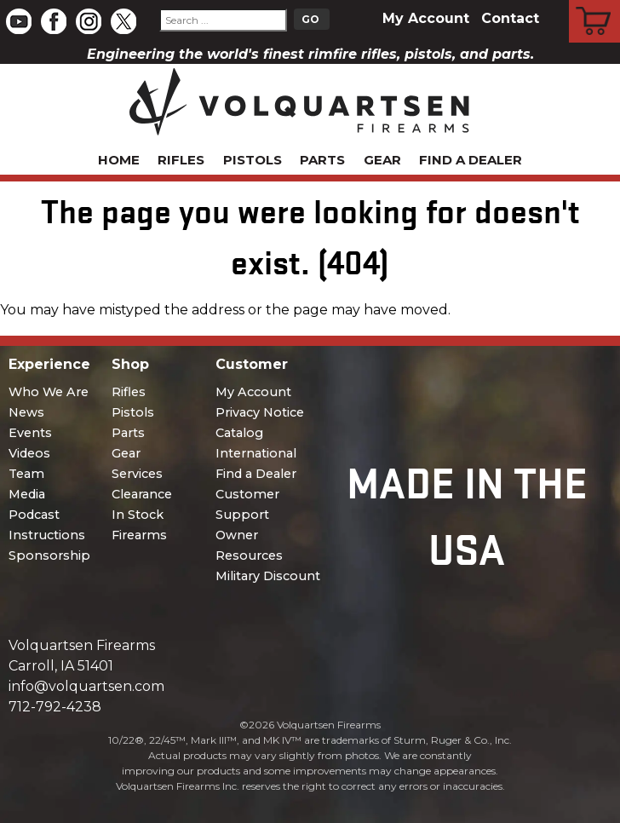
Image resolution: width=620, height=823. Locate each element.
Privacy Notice (259, 412)
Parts (322, 160)
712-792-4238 (55, 707)
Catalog (239, 432)
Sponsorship (49, 555)
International (255, 453)
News (26, 412)
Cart (594, 2)
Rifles (181, 160)
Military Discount (267, 576)
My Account (425, 18)
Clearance (142, 494)
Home (119, 160)
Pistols (252, 160)
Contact (510, 18)
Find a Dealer (470, 160)
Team (26, 473)
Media (27, 494)
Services (137, 473)
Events (30, 432)
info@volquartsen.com (86, 686)
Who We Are (49, 392)
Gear (382, 160)
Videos (29, 453)
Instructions (47, 535)
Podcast (34, 514)
